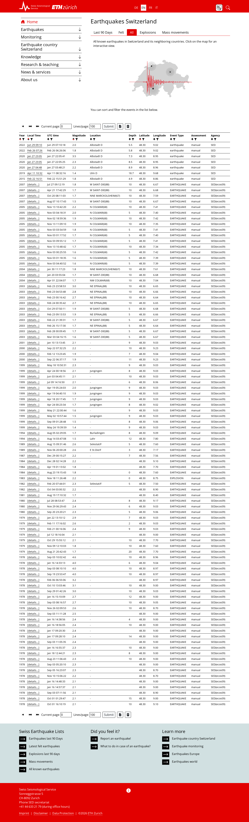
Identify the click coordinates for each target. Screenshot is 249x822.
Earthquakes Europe (185, 754)
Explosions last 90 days (44, 754)
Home (29, 21)
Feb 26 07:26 (34, 150)
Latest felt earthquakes (44, 746)
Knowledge (51, 57)
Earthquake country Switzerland (51, 47)
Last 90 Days (103, 32)
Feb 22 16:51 (34, 178)
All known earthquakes (44, 769)
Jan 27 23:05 (34, 156)
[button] (34, 6)
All (132, 32)
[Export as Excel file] (120, 126)
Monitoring (51, 37)
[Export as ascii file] (128, 126)
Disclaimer (41, 813)
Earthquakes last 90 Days (46, 738)
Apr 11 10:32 (34, 173)
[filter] (23, 139)
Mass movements (175, 32)
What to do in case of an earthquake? (125, 746)
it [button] (157, 8)
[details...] (33, 184)
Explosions (148, 32)
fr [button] (150, 8)
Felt (121, 32)
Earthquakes (51, 29)
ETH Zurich (95, 813)
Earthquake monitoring (187, 746)
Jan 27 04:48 (34, 167)
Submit (109, 126)
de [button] (136, 8)
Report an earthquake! (115, 738)
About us (51, 79)
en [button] (143, 8)
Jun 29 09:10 (34, 145)
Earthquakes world (184, 762)
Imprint (24, 813)
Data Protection (63, 813)
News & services (51, 72)
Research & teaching (51, 64)
